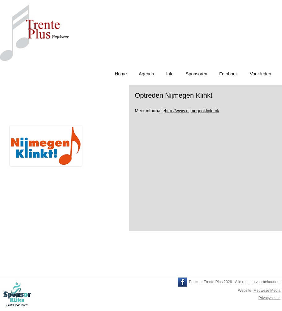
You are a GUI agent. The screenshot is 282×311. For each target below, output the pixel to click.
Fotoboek (228, 73)
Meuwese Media (267, 290)
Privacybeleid (269, 298)
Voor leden (260, 73)
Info (170, 73)
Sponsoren (196, 73)
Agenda (146, 73)
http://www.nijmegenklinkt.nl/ (192, 110)
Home (121, 73)
